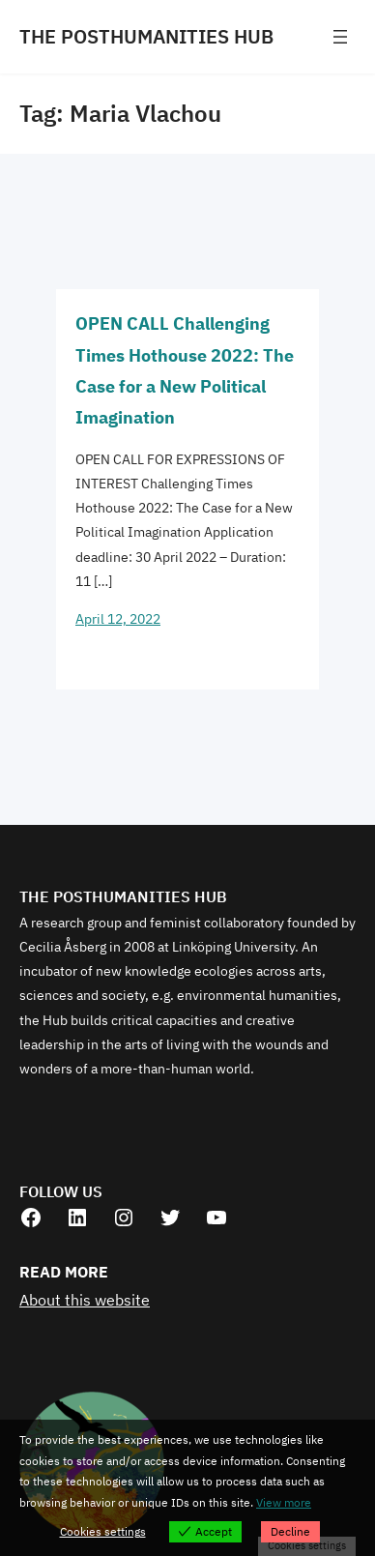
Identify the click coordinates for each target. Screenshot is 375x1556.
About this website (84, 1299)
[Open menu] (340, 36)
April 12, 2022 (117, 619)
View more (283, 1502)
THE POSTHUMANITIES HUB (146, 36)
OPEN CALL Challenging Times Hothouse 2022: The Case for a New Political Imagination (184, 370)
